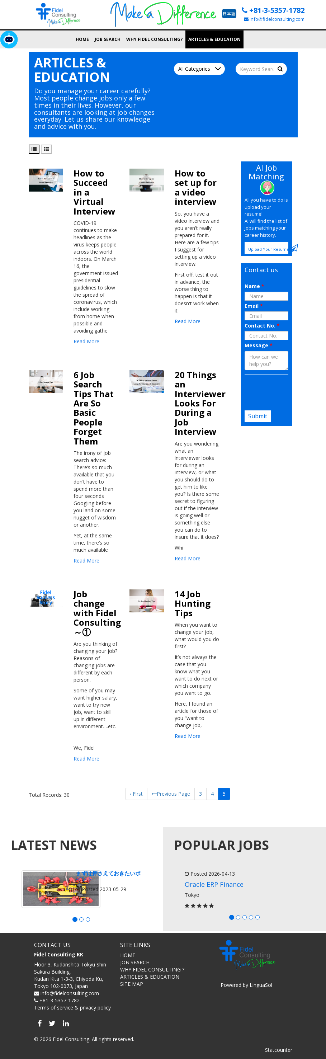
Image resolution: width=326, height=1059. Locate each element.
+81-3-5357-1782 (273, 10)
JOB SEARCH (135, 962)
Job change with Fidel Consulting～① (97, 613)
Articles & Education (214, 39)
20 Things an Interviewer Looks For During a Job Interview (200, 403)
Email (254, 305)
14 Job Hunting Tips (193, 603)
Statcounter (278, 1049)
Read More (86, 341)
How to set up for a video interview (196, 187)
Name (254, 286)
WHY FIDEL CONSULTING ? (152, 969)
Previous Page (171, 793)
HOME (127, 955)
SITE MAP (131, 983)
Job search (108, 39)
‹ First (136, 793)
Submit (257, 416)
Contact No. (262, 325)
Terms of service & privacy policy (72, 1007)
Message (259, 345)
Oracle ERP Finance (214, 884)
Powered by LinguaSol (246, 985)
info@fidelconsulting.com (274, 19)
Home (82, 39)
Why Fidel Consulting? (154, 39)
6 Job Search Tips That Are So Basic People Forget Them (94, 408)
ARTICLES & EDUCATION (149, 976)
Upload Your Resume (268, 248)
